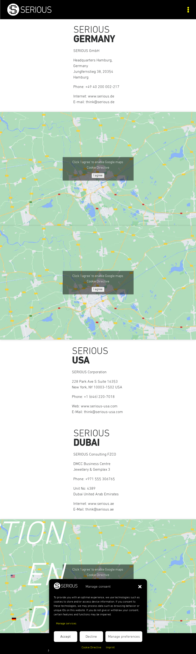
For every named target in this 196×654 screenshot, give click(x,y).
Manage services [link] (66, 623)
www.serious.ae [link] (101, 504)
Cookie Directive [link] (91, 647)
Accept (65, 636)
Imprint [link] (110, 647)
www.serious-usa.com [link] (99, 406)
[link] (52, 14)
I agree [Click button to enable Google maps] (98, 175)
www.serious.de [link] (101, 96)
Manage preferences (124, 636)
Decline (91, 636)
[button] (140, 586)
